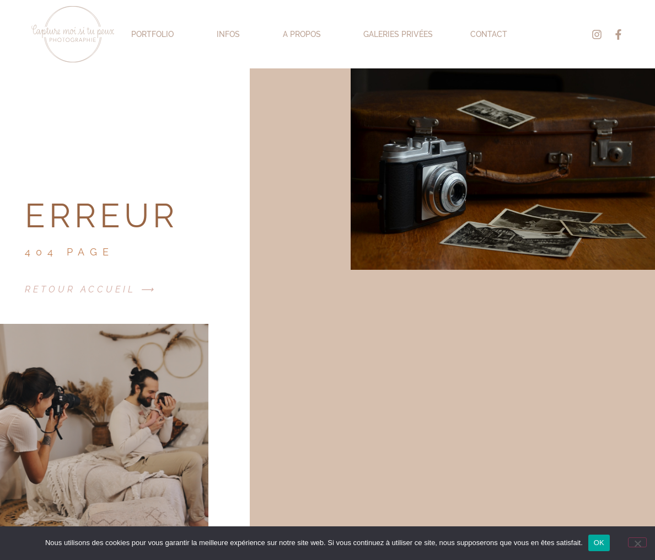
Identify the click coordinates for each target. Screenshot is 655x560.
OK (599, 542)
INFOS (231, 34)
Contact (488, 34)
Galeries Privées (398, 34)
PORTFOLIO (155, 34)
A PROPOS (304, 34)
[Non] (637, 542)
